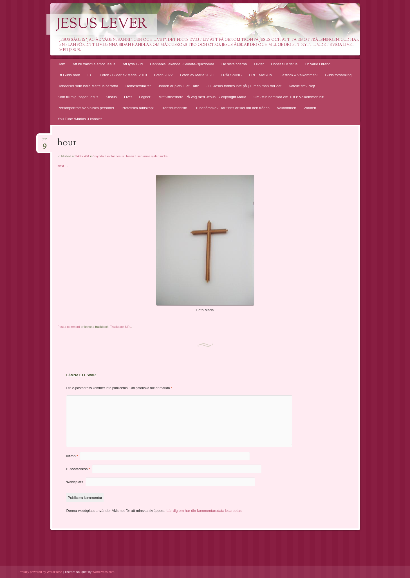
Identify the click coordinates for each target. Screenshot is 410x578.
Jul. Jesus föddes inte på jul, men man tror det (244, 86)
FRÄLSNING (231, 75)
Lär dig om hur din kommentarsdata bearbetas (204, 510)
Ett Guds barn (69, 75)
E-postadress (78, 469)
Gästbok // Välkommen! (298, 75)
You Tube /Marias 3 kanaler (80, 119)
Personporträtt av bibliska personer (86, 108)
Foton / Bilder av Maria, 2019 (123, 75)
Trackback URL (120, 326)
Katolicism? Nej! (302, 86)
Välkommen (286, 108)
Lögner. (145, 97)
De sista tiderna (234, 64)
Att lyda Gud (133, 64)
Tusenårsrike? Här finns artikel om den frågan (233, 108)
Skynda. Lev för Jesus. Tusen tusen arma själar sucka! (131, 156)
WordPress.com (103, 571)
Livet (128, 97)
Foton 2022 (163, 75)
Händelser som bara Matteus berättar (88, 86)
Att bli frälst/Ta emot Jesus (94, 64)
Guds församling (338, 75)
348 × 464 (82, 156)
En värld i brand (317, 64)
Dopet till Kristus (284, 64)
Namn (72, 456)
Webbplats (74, 482)
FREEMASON (260, 75)
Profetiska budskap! (138, 108)
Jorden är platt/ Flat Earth (178, 86)
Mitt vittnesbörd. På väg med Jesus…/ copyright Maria (202, 97)
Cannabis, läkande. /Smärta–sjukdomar (182, 64)
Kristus (111, 97)
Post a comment (68, 326)
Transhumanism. (174, 108)
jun (44, 141)
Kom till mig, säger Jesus (78, 97)
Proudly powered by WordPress (40, 571)
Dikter (259, 64)
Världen (310, 108)
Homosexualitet (138, 86)
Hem (61, 64)
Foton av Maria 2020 (196, 75)
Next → (62, 166)
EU (90, 75)
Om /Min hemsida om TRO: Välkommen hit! (289, 97)
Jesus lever (101, 24)
